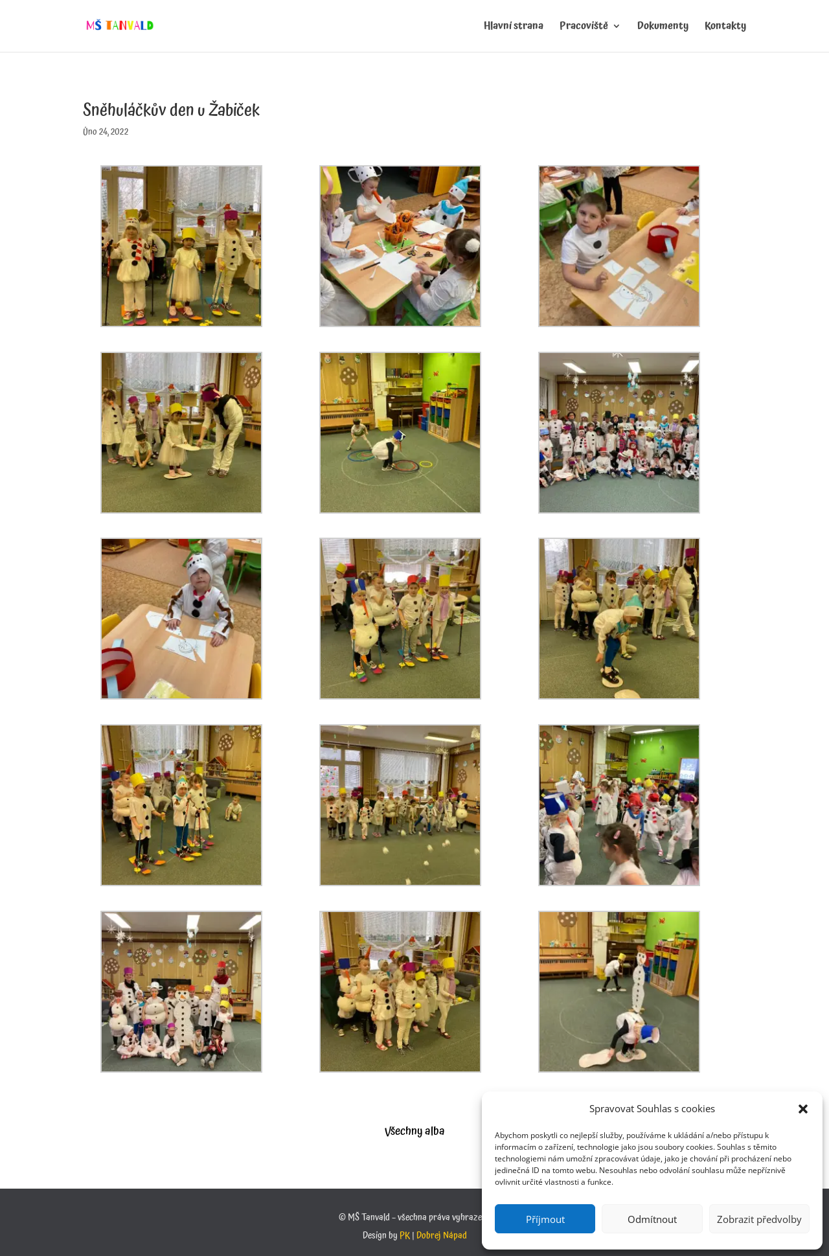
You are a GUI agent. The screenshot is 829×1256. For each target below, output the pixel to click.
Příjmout (545, 1219)
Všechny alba (415, 1131)
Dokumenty (662, 27)
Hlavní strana (513, 27)
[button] (803, 1108)
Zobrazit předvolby (759, 1219)
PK (405, 1236)
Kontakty (725, 27)
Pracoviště (584, 27)
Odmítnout (652, 1219)
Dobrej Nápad (441, 1236)
